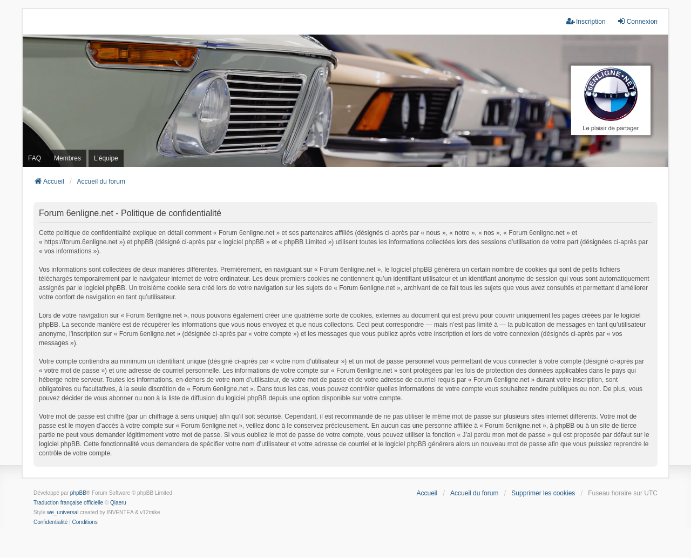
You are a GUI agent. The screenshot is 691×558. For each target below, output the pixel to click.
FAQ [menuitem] (34, 158)
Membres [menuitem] (67, 158)
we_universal (62, 512)
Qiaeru (118, 503)
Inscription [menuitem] (586, 21)
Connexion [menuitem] (637, 21)
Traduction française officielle (68, 503)
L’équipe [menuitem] (106, 158)
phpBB (78, 493)
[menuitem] (50, 522)
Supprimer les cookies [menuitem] (543, 493)
